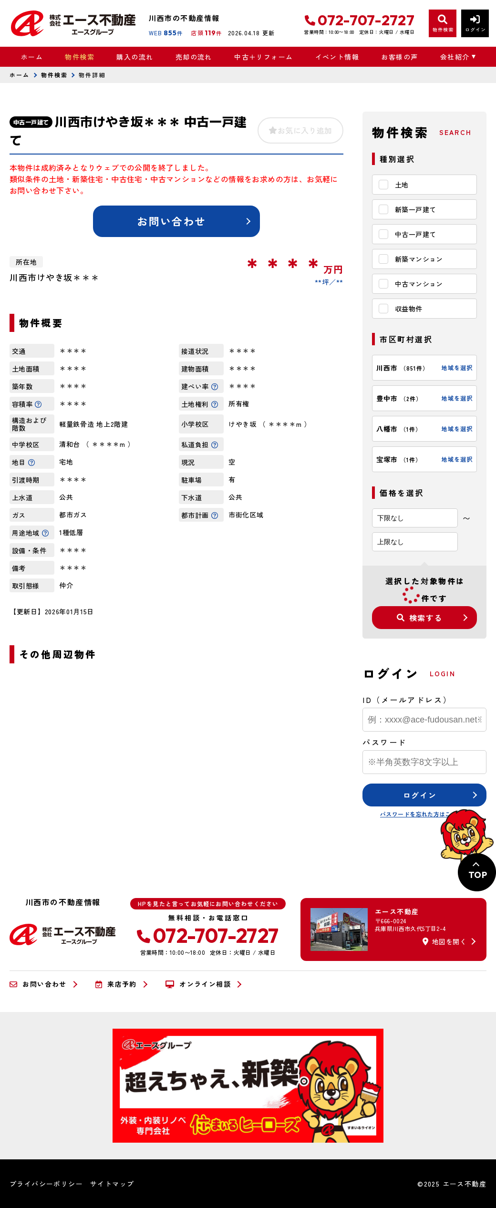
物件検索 (79, 57)
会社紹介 (455, 57)
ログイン (419, 795)
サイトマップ (112, 1183)
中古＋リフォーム (263, 57)
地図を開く (444, 941)
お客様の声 (399, 57)
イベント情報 (337, 57)
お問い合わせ (171, 220)
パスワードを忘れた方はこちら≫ (424, 814)
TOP (477, 874)
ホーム (32, 57)
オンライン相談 (198, 984)
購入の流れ (134, 57)
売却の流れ (194, 57)
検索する (420, 617)
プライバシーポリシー (46, 1183)
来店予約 (116, 984)
